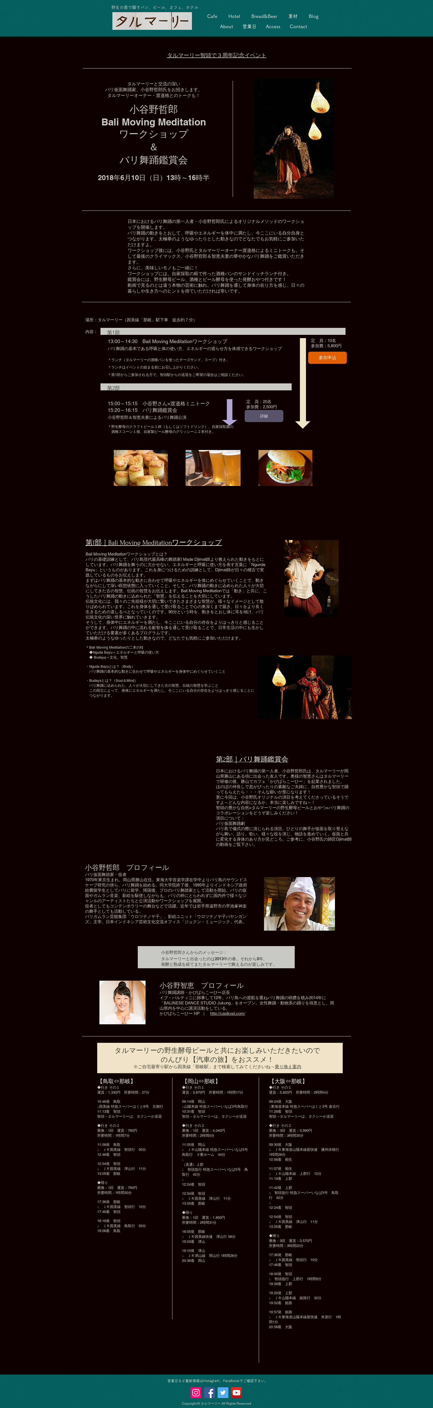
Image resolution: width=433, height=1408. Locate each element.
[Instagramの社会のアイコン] (196, 1392)
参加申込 (327, 357)
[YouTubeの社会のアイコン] (236, 1392)
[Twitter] (223, 1392)
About (226, 26)
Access (273, 26)
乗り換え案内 (288, 1066)
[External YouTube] (147, 815)
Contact (298, 26)
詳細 (264, 416)
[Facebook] (209, 1392)
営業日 (249, 26)
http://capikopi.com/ (227, 1013)
